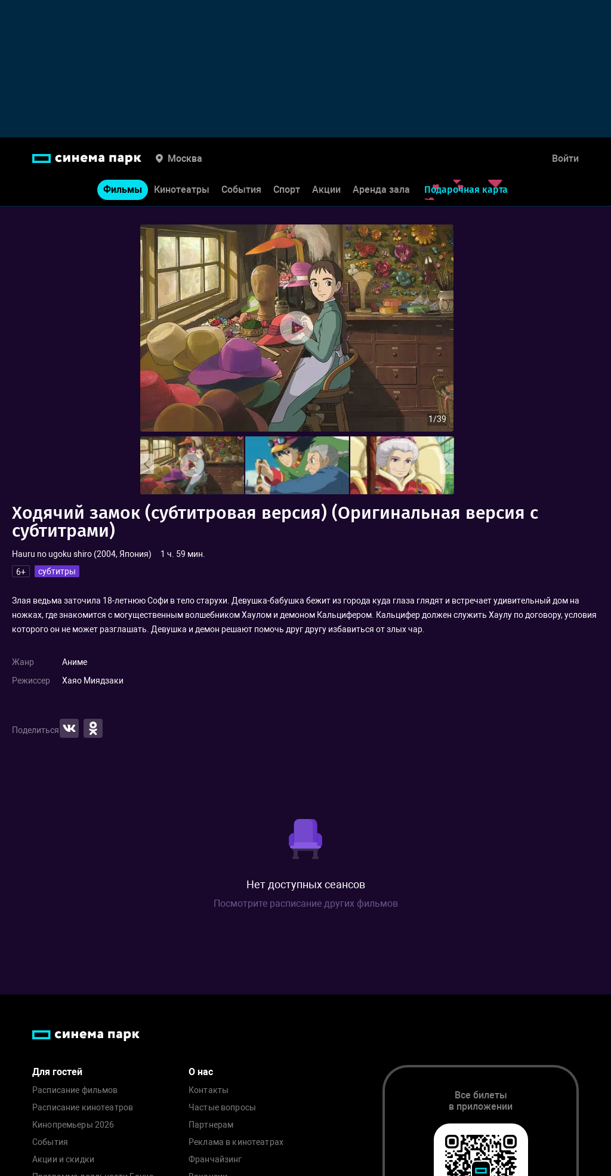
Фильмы (122, 190)
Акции (326, 190)
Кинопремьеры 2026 (73, 1124)
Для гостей (57, 1072)
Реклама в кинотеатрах (236, 1142)
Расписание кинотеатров (82, 1107)
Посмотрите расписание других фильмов (306, 903)
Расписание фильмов (75, 1090)
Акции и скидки (63, 1159)
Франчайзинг (215, 1159)
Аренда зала (381, 190)
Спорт (286, 190)
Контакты (209, 1090)
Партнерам (211, 1124)
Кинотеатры (181, 190)
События (241, 190)
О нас (201, 1072)
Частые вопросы (222, 1107)
